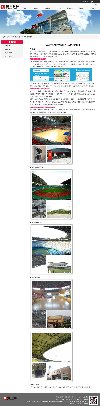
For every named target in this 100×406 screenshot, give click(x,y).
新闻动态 (81, 8)
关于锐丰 (36, 8)
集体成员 (84, 1)
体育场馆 (29, 37)
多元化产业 (70, 8)
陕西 (69, 397)
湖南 (73, 397)
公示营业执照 (84, 403)
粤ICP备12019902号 (75, 403)
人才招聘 (92, 8)
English (96, 1)
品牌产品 (47, 8)
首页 (25, 8)
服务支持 (58, 8)
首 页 (57, 399)
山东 (76, 397)
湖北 (66, 397)
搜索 (96, 4)
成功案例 (23, 37)
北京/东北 (81, 397)
